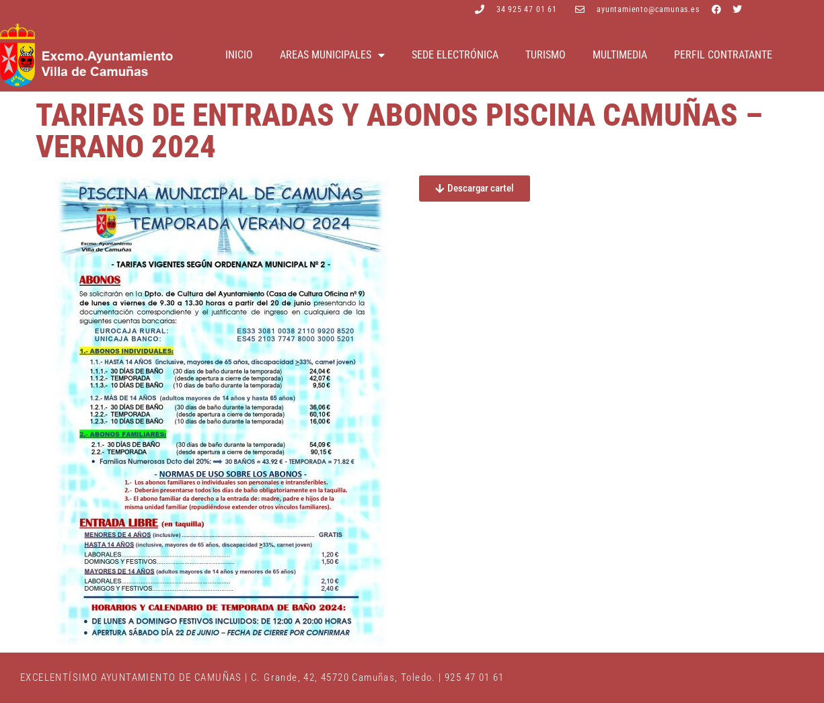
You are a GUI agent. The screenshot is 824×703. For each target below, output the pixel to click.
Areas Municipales (332, 55)
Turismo (545, 54)
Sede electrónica (455, 54)
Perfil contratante (723, 54)
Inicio (239, 54)
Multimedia (620, 54)
